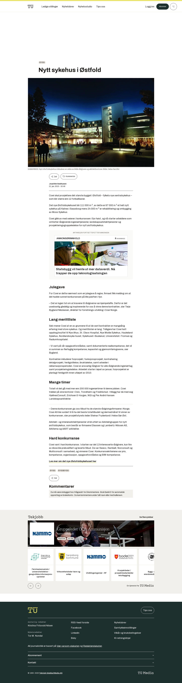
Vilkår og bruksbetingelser (127, 633)
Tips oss (147, 610)
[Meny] (173, 6)
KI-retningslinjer (122, 638)
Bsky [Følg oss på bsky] (73, 638)
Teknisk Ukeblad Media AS (50, 673)
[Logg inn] (148, 6)
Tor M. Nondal (35, 636)
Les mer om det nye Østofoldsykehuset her (72, 461)
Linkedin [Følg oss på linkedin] (75, 633)
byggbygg (63, 470)
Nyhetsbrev (120, 622)
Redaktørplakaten (92, 646)
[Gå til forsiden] (30, 7)
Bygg (42, 62)
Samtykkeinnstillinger (125, 627)
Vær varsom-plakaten (68, 646)
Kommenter (69, 176)
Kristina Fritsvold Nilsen (40, 625)
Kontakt (91, 662)
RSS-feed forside (80, 622)
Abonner (161, 6)
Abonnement (91, 655)
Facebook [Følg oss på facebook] (76, 627)
